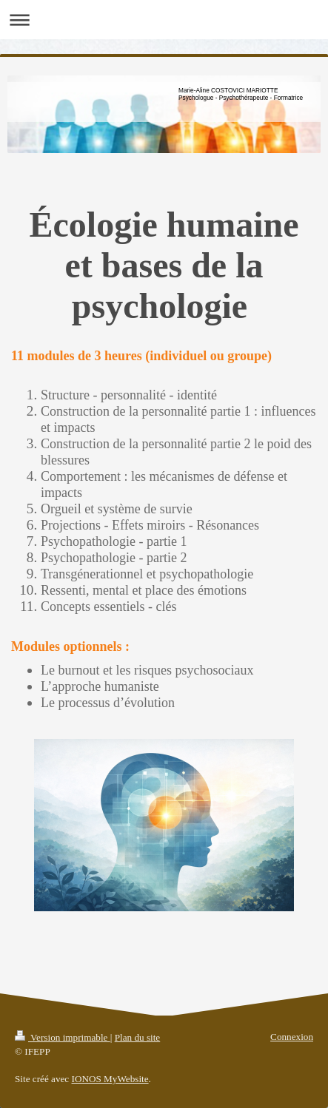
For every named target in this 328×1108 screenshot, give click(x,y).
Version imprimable (62, 1037)
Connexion (291, 1036)
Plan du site (138, 1037)
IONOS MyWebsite (110, 1078)
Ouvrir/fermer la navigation (164, 20)
